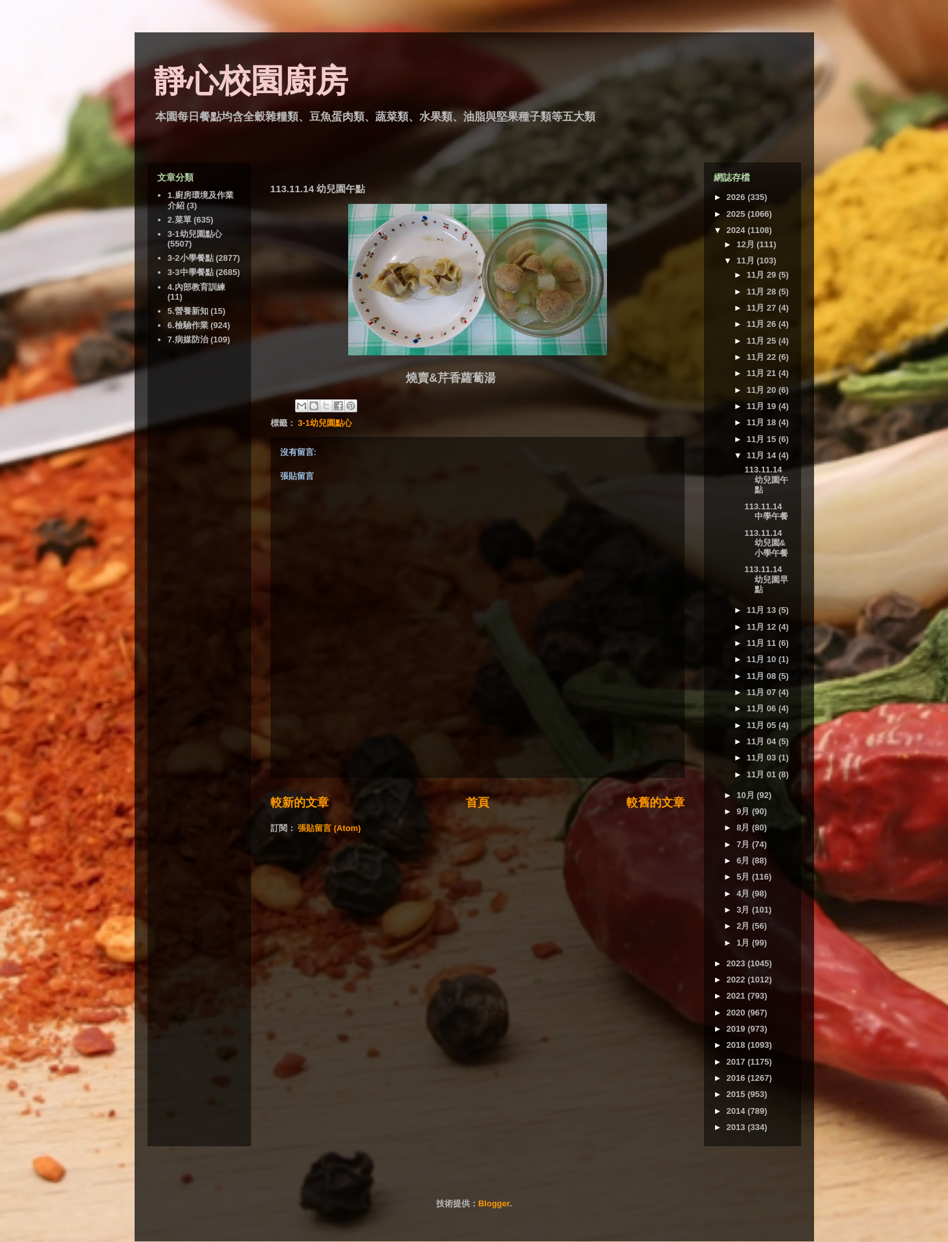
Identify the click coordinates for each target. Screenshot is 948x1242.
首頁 (477, 802)
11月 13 (762, 610)
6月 (744, 860)
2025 (737, 214)
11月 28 (762, 291)
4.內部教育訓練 (196, 287)
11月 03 (762, 757)
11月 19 (762, 406)
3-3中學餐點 (191, 272)
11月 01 (762, 774)
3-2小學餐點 (191, 258)
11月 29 (762, 275)
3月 (744, 910)
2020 (737, 1012)
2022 (737, 979)
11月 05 (762, 725)
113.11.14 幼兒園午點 (766, 479)
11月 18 (762, 422)
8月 (744, 827)
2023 (737, 963)
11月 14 (762, 455)
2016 (737, 1078)
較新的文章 (299, 802)
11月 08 (762, 676)
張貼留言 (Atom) (329, 828)
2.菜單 (180, 220)
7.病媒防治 (188, 339)
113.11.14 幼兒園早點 (766, 579)
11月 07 (762, 692)
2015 (737, 1094)
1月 (744, 943)
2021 (737, 996)
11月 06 (762, 708)
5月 (744, 877)
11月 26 (762, 324)
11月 (746, 260)
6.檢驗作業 (188, 325)
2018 (737, 1045)
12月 (746, 244)
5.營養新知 (188, 311)
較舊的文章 (655, 802)
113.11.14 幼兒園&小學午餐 (766, 543)
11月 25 (762, 341)
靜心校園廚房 (251, 81)
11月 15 (762, 439)
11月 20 (762, 390)
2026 (737, 197)
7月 (744, 844)
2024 (737, 230)
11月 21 (762, 373)
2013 (737, 1127)
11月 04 (762, 741)
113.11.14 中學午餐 (766, 512)
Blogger (493, 1203)
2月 (744, 926)
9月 (744, 811)
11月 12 (762, 627)
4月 (744, 893)
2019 (737, 1029)
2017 (737, 1062)
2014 (737, 1111)
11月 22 (762, 357)
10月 (746, 795)
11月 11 (762, 643)
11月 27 (762, 308)
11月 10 (762, 659)
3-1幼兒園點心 (325, 423)
